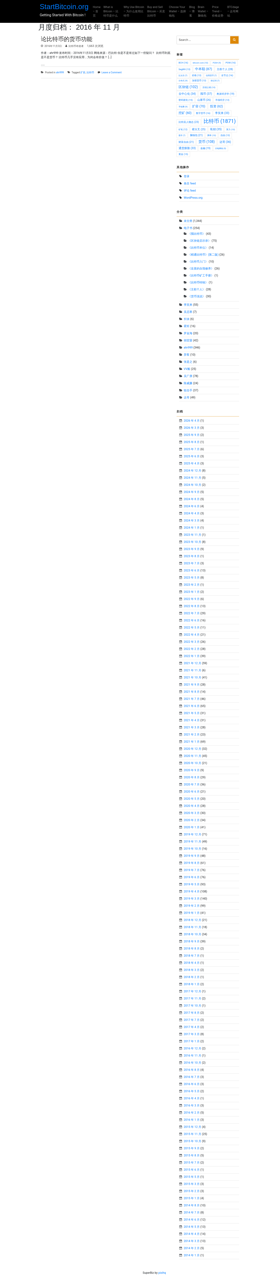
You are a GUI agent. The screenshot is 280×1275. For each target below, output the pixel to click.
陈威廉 (188, 383)
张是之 (188, 361)
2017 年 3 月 (192, 1034)
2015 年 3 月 (192, 1184)
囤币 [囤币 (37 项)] (206, 93)
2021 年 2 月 (192, 734)
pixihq (162, 1272)
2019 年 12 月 (192, 834)
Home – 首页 (98, 11)
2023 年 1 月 (192, 592)
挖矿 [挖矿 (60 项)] (185, 113)
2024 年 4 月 (192, 513)
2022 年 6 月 (192, 620)
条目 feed (190, 183)
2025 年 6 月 (192, 456)
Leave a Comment (112, 72)
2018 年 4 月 (192, 962)
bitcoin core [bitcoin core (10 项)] (200, 63)
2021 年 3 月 (192, 727)
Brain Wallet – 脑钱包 (202, 11)
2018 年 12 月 (192, 920)
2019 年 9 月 (192, 855)
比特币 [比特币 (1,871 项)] (220, 121)
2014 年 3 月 (192, 1241)
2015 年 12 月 (192, 1127)
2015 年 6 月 (192, 1169)
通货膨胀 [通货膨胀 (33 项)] (187, 148)
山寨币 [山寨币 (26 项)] (204, 99)
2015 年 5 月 (192, 1177)
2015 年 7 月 (192, 1162)
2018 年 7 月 (192, 955)
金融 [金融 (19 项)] (205, 148)
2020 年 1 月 (192, 827)
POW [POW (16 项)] (231, 62)
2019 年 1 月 (192, 913)
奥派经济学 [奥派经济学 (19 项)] (225, 93)
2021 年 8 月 (192, 691)
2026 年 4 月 (192, 420)
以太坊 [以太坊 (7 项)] (183, 75)
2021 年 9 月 (192, 684)
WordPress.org (193, 197)
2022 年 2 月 (192, 649)
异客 (186, 354)
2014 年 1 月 (192, 1255)
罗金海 (188, 333)
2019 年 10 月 (192, 848)
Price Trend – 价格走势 (217, 11)
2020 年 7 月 (192, 784)
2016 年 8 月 (192, 1070)
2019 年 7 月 (192, 870)
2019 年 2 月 (192, 905)
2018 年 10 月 (192, 934)
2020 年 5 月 (192, 798)
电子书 (188, 228)
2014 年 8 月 (192, 1205)
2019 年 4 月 (192, 891)
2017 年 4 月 (192, 1027)
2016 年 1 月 (192, 1119)
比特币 (90, 72)
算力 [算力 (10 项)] (230, 129)
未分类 (188, 221)
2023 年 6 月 (192, 570)
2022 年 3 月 (192, 641)
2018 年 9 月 (192, 941)
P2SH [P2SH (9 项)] (217, 63)
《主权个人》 (196, 289)
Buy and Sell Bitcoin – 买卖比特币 (156, 11)
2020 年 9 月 (192, 770)
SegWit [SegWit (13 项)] (184, 69)
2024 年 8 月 (192, 499)
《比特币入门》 (198, 261)
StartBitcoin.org (65, 7)
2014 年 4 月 (192, 1234)
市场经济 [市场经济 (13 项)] (222, 100)
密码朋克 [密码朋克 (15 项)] (186, 100)
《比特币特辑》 (198, 282)
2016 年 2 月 (192, 1112)
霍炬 (186, 326)
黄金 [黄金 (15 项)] (183, 154)
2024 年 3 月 (192, 520)
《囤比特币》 (196, 233)
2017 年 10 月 (192, 1005)
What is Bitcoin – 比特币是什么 (112, 11)
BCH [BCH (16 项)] (183, 62)
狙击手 (188, 390)
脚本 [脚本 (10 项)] (211, 135)
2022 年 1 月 (192, 656)
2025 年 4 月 (192, 463)
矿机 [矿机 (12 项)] (183, 129)
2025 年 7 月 (192, 449)
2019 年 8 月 (192, 863)
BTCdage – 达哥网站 (232, 11)
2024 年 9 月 (192, 492)
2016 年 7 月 (192, 1077)
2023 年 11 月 (192, 534)
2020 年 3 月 (192, 813)
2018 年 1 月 (192, 984)
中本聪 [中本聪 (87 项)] (203, 69)
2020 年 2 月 (192, 820)
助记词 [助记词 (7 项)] (215, 81)
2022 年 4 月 (192, 634)
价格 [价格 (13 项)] (196, 75)
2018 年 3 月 (192, 970)
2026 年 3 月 (192, 427)
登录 (186, 176)
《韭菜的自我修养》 (201, 268)
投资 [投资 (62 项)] (216, 106)
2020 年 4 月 (192, 806)
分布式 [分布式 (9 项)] (183, 80)
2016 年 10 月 (192, 1062)
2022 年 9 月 (192, 599)
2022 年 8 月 (192, 606)
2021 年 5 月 (192, 713)
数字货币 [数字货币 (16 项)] (203, 113)
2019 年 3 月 (192, 898)
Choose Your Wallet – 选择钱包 (177, 11)
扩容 (82, 72)
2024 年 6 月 (192, 506)
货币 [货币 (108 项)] (206, 142)
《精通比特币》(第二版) (203, 254)
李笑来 (188, 304)
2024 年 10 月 (192, 485)
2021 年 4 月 (192, 720)
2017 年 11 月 (192, 998)
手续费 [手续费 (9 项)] (183, 106)
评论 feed (190, 190)
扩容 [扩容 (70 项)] (198, 106)
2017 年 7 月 (192, 1020)
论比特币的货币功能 (66, 39)
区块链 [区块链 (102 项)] (188, 87)
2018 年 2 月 (192, 977)
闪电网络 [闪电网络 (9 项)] (220, 148)
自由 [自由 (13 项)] (225, 135)
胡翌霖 (188, 340)
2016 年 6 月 (192, 1084)
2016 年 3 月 (192, 1105)
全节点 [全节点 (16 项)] (227, 75)
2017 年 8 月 (192, 1012)
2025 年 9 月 (192, 435)
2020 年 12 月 (192, 748)
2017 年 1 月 (192, 1041)
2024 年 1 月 (192, 527)
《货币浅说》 (196, 296)
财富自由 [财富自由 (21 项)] (186, 142)
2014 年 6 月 (192, 1219)
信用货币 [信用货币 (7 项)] (211, 75)
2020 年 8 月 (192, 777)
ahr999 (60, 72)
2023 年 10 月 (192, 542)
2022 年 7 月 (192, 613)
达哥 (186, 397)
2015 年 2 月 (192, 1191)
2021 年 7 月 (192, 699)
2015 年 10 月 (192, 1141)
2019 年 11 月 (192, 841)
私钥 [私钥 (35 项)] (216, 129)
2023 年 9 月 (192, 549)
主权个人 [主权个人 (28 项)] (225, 69)
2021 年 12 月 (192, 663)
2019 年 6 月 (192, 877)
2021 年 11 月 (192, 670)
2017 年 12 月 (192, 991)
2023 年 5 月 (192, 577)
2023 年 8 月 (192, 556)
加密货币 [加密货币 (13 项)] (199, 80)
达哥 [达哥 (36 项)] (225, 142)
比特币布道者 (76, 46)
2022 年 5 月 (192, 627)
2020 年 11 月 (192, 756)
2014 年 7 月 (192, 1212)
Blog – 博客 (191, 11)
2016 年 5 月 (192, 1091)
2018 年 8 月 (192, 948)
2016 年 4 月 (192, 1098)
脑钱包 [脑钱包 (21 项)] (196, 135)
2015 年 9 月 (192, 1148)
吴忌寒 (188, 312)
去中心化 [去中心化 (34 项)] (187, 93)
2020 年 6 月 (192, 791)
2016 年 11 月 (192, 1055)
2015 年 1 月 (192, 1198)
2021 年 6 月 (192, 706)
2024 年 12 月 (192, 470)
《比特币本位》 (198, 247)
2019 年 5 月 (192, 884)
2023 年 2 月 (192, 584)
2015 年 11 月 (192, 1134)
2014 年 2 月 (192, 1248)
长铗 (186, 319)
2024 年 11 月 (192, 477)
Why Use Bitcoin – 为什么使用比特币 (133, 11)
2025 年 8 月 (192, 442)
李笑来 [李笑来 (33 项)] (222, 113)
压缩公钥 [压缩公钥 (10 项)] (208, 87)
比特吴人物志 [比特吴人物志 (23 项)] (189, 122)
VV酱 (187, 369)
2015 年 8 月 (192, 1155)
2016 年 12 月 (192, 1048)
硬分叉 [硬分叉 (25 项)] (198, 129)
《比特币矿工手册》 (201, 275)
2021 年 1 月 (192, 741)
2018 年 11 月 (192, 927)
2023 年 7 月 (192, 563)
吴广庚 (188, 376)
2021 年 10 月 (192, 677)
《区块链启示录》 (199, 240)
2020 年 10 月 (192, 763)
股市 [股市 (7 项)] (182, 135)
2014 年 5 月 (192, 1226)
